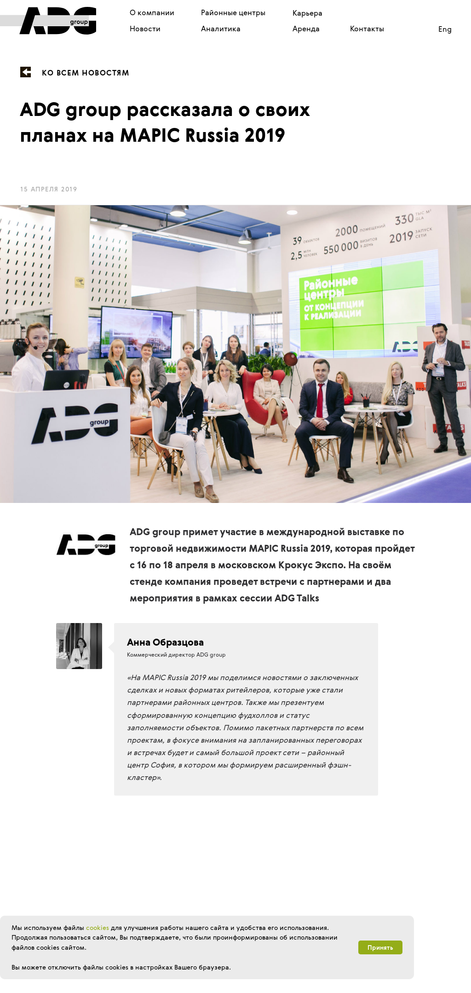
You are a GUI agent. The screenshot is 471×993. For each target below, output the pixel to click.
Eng (445, 29)
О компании (152, 12)
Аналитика (221, 28)
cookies (97, 927)
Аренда (306, 28)
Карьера (307, 13)
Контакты (367, 28)
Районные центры (233, 12)
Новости (145, 28)
